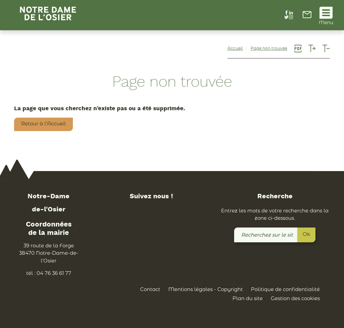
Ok (306, 234)
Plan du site (247, 298)
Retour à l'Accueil (43, 123)
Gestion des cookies (295, 298)
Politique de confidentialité (285, 289)
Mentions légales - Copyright (205, 289)
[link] (307, 16)
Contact (150, 289)
